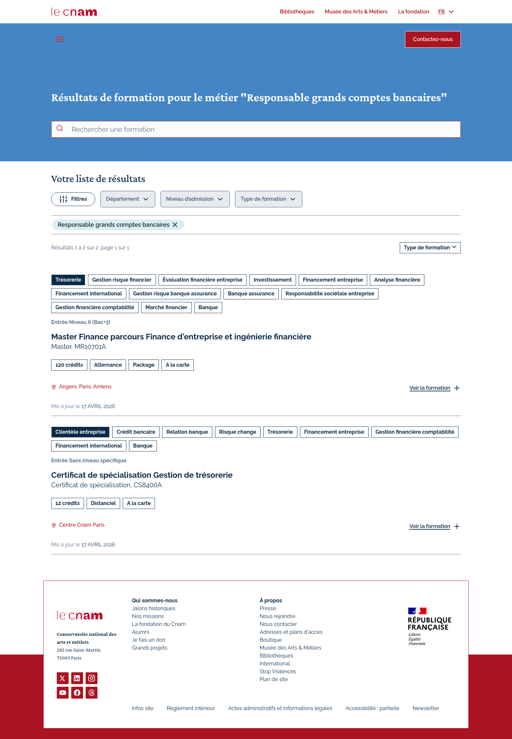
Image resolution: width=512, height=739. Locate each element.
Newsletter (426, 708)
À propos (271, 600)
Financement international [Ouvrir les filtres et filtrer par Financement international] (88, 293)
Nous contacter (278, 624)
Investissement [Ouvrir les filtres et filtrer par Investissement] (273, 280)
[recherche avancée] (263, 129)
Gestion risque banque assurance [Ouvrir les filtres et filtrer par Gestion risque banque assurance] (175, 293)
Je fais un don (148, 640)
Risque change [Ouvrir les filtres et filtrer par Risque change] (237, 432)
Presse (268, 608)
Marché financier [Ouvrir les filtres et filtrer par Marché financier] (166, 307)
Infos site (142, 708)
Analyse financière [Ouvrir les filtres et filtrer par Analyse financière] (397, 280)
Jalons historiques (153, 608)
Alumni (140, 632)
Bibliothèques (276, 656)
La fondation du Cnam (159, 624)
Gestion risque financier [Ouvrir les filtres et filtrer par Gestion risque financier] (122, 280)
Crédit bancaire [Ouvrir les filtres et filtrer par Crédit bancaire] (136, 432)
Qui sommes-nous (155, 600)
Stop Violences (278, 671)
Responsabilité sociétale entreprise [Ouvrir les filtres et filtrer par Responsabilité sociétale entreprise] (330, 293)
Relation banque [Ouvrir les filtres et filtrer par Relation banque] (187, 432)
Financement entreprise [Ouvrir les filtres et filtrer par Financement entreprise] (333, 280)
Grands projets (149, 648)
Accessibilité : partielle (372, 708)
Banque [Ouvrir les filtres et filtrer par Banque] (208, 307)
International (275, 663)
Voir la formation (429, 388)
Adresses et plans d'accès (291, 632)
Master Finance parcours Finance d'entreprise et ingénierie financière (181, 336)
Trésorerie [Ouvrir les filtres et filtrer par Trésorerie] (68, 280)
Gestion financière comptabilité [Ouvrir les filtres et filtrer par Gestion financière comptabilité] (94, 307)
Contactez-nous (433, 39)
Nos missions (148, 616)
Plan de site (274, 679)
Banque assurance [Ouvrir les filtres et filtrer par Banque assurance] (251, 293)
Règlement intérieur (191, 708)
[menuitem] (297, 12)
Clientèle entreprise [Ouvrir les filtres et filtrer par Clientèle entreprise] (80, 432)
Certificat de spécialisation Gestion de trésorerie (142, 475)
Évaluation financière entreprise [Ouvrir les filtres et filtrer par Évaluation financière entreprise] (203, 280)
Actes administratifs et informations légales (280, 708)
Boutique (271, 640)
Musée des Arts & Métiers (290, 648)
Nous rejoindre (277, 616)
